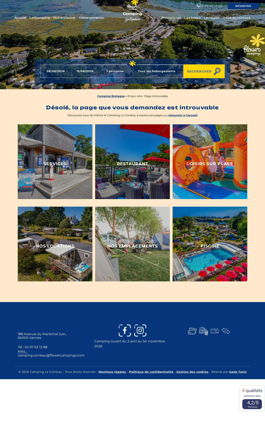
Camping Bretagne (111, 96)
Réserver (243, 6)
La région (212, 17)
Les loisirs (192, 17)
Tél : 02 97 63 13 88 (32, 347)
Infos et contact (237, 17)
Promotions (171, 17)
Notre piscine (64, 17)
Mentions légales (113, 372)
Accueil (20, 17)
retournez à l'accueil (183, 115)
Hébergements (91, 17)
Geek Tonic (238, 372)
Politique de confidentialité (151, 372)
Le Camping (40, 17)
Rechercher (198, 71)
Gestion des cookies (192, 372)
